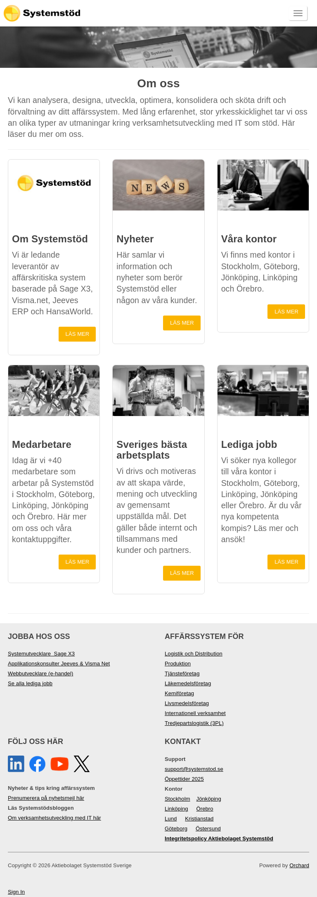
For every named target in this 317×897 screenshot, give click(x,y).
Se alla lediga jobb (30, 683)
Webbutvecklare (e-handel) (40, 673)
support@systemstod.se (194, 769)
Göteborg (176, 828)
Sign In (16, 892)
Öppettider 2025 (184, 779)
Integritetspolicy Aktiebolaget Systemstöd (219, 838)
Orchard (299, 865)
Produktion (178, 663)
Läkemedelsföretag (188, 683)
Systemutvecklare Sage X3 (41, 654)
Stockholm (177, 799)
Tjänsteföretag (182, 673)
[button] (53, 185)
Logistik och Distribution (193, 654)
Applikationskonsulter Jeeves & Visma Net (59, 663)
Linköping (176, 809)
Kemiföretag (179, 693)
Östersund (208, 828)
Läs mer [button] (78, 334)
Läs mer (286, 312)
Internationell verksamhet (195, 713)
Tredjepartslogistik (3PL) (194, 723)
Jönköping (208, 799)
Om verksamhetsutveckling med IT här (54, 818)
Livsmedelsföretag (187, 703)
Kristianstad (199, 819)
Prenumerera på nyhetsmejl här (46, 798)
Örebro (204, 809)
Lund (171, 819)
